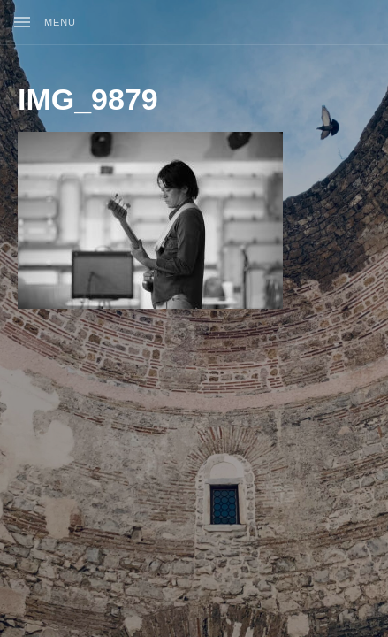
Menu (60, 22)
